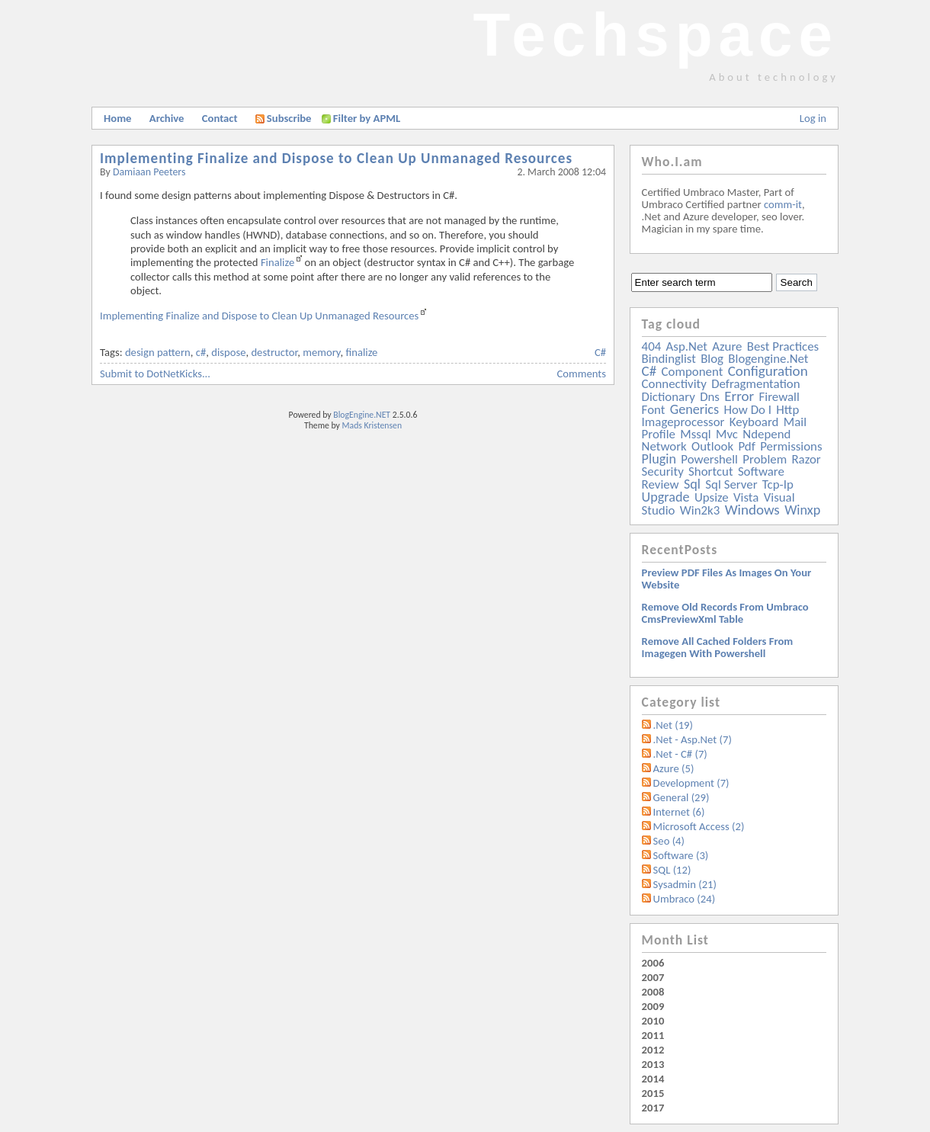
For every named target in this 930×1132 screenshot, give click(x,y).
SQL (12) (672, 870)
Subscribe (283, 118)
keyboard (754, 422)
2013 (653, 1064)
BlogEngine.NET (361, 414)
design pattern (158, 352)
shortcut (710, 471)
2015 (653, 1093)
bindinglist (669, 359)
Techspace (656, 35)
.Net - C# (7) (680, 754)
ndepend (766, 434)
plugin (659, 459)
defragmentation (755, 384)
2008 (653, 992)
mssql (695, 434)
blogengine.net (768, 359)
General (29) (681, 797)
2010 (653, 1021)
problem (764, 459)
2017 (653, 1108)
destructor (274, 352)
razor (805, 459)
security (663, 471)
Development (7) (691, 783)
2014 (653, 1079)
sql (692, 484)
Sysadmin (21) (685, 884)
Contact (220, 118)
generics (694, 409)
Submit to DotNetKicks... (155, 373)
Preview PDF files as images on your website (727, 579)
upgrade (666, 497)
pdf (746, 446)
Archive (166, 118)
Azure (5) (673, 768)
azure (727, 346)
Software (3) (681, 855)
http (787, 410)
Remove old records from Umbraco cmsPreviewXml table (725, 613)
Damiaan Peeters (149, 171)
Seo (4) (669, 841)
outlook (712, 446)
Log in (813, 118)
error (739, 396)
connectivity (674, 384)
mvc (727, 434)
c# (201, 352)
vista (745, 497)
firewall (779, 397)
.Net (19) (673, 725)
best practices (783, 346)
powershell (709, 459)
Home (117, 118)
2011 (653, 1035)
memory (321, 352)
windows (752, 509)
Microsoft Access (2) (699, 826)
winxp (802, 510)
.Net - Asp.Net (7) (692, 739)
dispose (228, 352)
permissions (791, 446)
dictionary (668, 397)
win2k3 (700, 510)
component (692, 372)
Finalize (277, 262)
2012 (653, 1050)
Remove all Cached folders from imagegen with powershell (718, 647)
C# (600, 352)
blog (712, 359)
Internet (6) (679, 812)
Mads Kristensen (372, 425)
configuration (768, 371)
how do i (747, 410)
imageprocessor (683, 422)
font (653, 410)
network (664, 446)
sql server (731, 484)
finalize (361, 352)
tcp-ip (778, 484)
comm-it (783, 204)
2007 (653, 977)
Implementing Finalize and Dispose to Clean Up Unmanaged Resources (336, 158)
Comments (581, 373)
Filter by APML (366, 118)
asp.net (686, 346)
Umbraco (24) (684, 899)
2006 (653, 963)
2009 (653, 1006)
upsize (711, 497)
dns (710, 397)
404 (652, 346)
